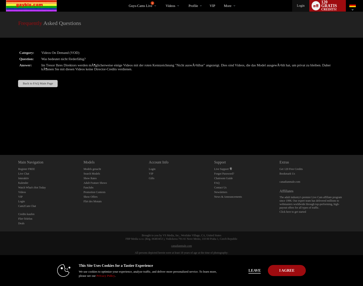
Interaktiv (23, 178)
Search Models (92, 173)
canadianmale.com (289, 181)
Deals (21, 223)
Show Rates (90, 178)
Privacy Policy (97, 275)
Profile (193, 6)
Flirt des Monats (93, 201)
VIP (212, 6)
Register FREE (26, 169)
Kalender (23, 183)
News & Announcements (228, 196)
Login (300, 5)
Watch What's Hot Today (32, 187)
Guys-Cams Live (141, 4)
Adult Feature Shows (95, 183)
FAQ (216, 183)
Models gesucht (92, 169)
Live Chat (23, 173)
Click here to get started (292, 211)
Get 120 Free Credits (291, 169)
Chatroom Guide (223, 178)
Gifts (151, 178)
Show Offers (91, 196)
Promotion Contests (95, 192)
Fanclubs (89, 187)
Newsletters (220, 192)
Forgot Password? (224, 173)
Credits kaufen (26, 214)
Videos (170, 6)
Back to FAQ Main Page (38, 83)
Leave (246, 270)
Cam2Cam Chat (27, 206)
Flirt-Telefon (25, 218)
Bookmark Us (287, 173)
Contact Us (220, 187)
